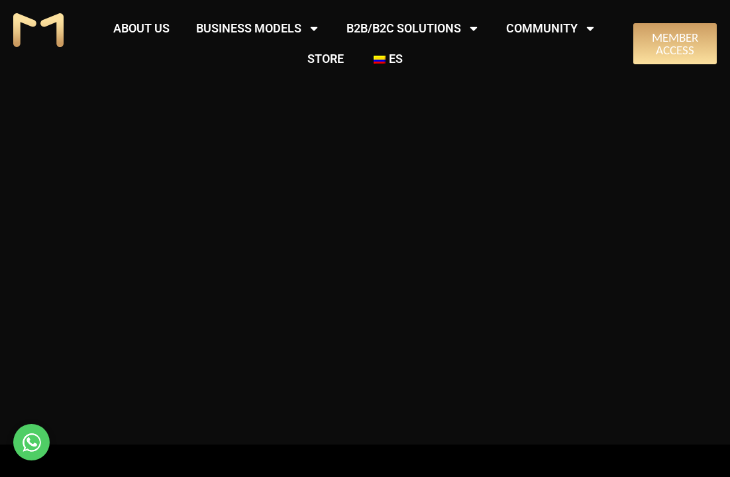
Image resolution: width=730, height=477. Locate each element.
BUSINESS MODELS (258, 28)
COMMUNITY (551, 28)
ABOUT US (141, 28)
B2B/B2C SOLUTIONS (413, 28)
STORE (325, 59)
